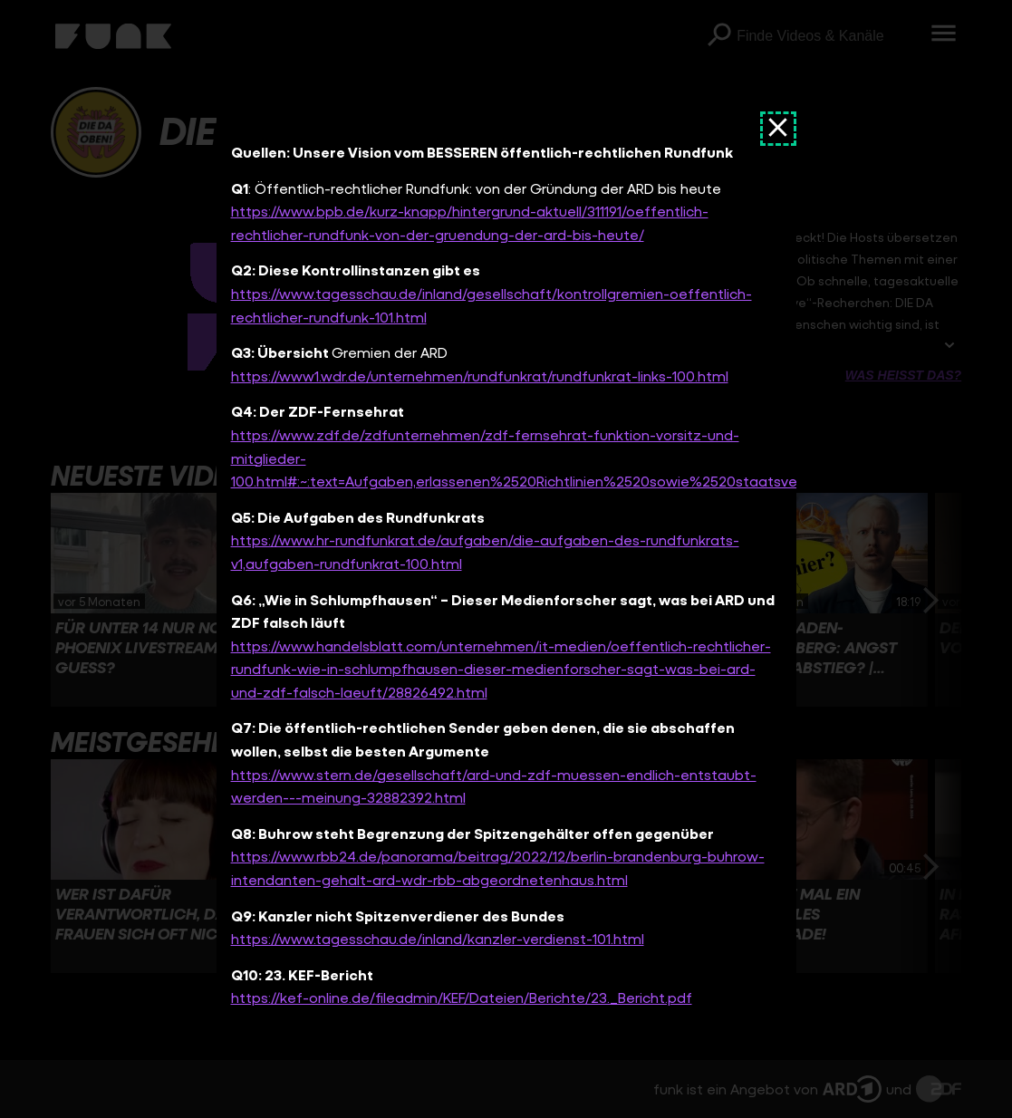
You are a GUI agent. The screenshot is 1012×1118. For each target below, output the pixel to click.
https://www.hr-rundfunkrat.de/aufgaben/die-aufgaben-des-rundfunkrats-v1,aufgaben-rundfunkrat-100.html (485, 552)
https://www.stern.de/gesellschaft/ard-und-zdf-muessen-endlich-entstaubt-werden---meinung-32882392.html (494, 786)
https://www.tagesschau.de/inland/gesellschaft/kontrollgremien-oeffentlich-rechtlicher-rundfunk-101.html (491, 304)
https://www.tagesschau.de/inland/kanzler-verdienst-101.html (437, 939)
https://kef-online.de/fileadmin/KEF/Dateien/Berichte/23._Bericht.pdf (461, 998)
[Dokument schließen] (778, 128)
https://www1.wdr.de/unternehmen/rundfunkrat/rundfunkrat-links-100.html (479, 375)
